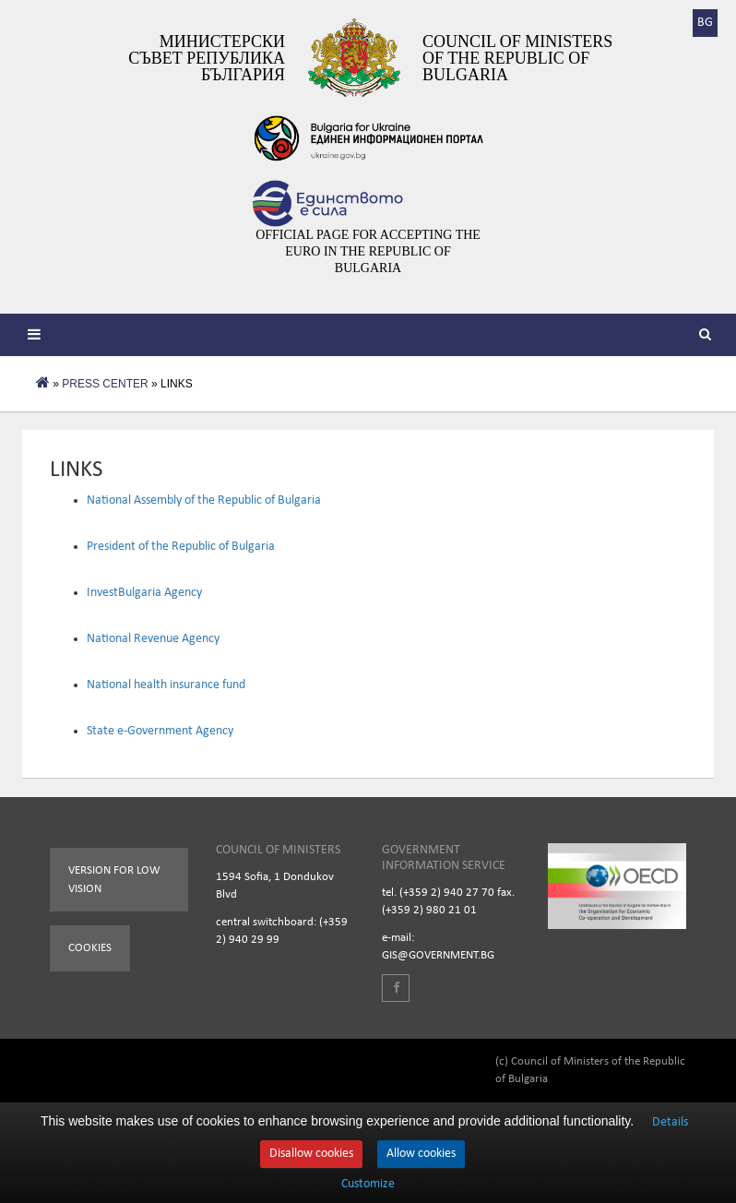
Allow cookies (421, 1154)
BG (705, 23)
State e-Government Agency (160, 731)
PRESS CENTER (105, 383)
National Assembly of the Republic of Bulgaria (204, 500)
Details (670, 1122)
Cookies (90, 948)
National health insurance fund (166, 685)
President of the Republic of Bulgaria (181, 547)
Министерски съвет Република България (206, 58)
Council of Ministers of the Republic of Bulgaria (517, 58)
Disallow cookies (311, 1154)
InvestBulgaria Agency (144, 593)
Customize (368, 1184)
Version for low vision (114, 879)
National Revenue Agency (153, 639)
